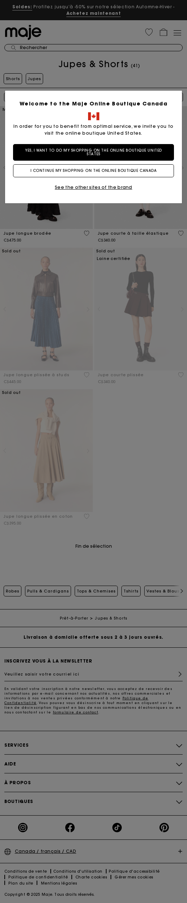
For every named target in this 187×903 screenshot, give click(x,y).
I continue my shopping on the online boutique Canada (93, 170)
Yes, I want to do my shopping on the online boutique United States (93, 152)
